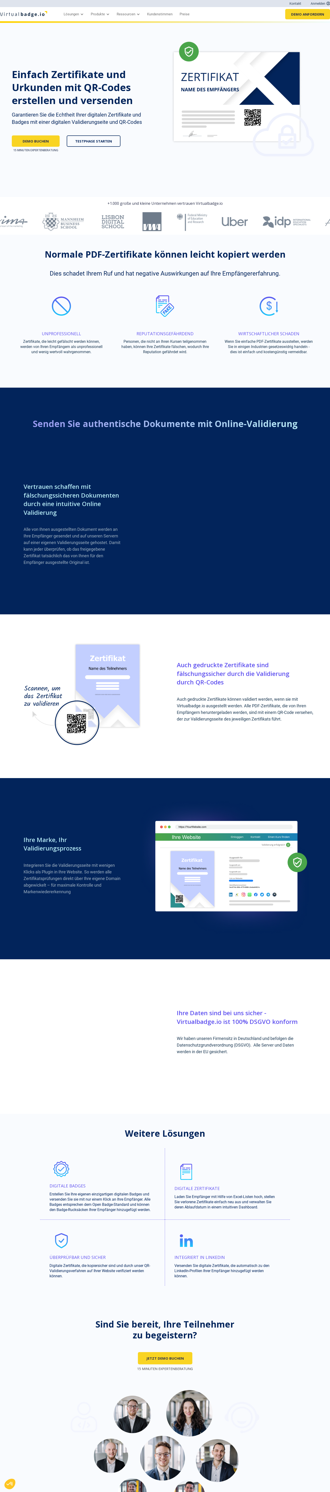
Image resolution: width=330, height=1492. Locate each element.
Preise (185, 14)
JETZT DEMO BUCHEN (165, 1358)
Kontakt (295, 3)
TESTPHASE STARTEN (93, 141)
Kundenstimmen (160, 14)
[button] (72, 14)
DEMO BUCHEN (36, 141)
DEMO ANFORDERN (307, 14)
